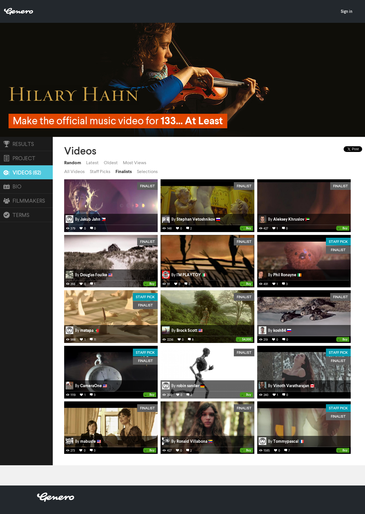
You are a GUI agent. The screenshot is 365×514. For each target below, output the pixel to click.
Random (72, 162)
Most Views (134, 162)
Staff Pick (338, 241)
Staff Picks (100, 171)
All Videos (74, 171)
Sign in (346, 11)
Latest (92, 162)
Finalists (123, 171)
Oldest (111, 162)
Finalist (147, 186)
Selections (147, 171)
